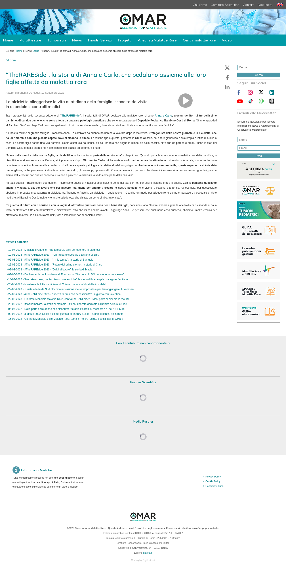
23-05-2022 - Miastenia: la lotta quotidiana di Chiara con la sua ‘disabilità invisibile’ (57, 284)
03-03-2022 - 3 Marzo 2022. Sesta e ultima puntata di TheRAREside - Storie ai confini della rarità (66, 313)
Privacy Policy (213, 476)
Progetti (125, 40)
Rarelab (147, 552)
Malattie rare (30, 40)
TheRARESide (70, 115)
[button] (227, 67)
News (77, 40)
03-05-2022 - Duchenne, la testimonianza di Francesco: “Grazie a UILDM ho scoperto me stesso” (66, 274)
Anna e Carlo (163, 115)
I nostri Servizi (100, 40)
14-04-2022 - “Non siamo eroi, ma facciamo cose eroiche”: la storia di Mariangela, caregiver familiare (68, 279)
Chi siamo (200, 5)
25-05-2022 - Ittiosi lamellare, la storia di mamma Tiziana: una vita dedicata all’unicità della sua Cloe (67, 304)
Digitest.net (149, 560)
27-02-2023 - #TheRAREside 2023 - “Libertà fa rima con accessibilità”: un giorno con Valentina (64, 294)
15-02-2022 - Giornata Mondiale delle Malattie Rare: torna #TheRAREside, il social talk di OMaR (65, 318)
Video (227, 40)
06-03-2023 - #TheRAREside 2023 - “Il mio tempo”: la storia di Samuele (50, 259)
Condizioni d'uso (214, 486)
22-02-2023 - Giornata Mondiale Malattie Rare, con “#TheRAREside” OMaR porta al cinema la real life (69, 299)
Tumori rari (56, 40)
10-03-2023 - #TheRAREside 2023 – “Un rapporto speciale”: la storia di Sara (53, 254)
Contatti (248, 5)
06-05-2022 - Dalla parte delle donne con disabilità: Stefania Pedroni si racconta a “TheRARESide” (67, 309)
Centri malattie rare (199, 40)
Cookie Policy (212, 481)
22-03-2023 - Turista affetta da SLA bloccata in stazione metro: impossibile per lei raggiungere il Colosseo (71, 289)
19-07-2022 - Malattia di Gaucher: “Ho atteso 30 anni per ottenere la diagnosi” (54, 249)
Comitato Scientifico (225, 5)
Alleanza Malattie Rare (157, 40)
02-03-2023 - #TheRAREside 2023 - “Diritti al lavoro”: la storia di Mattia (50, 269)
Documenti (265, 5)
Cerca (259, 75)
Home (8, 40)
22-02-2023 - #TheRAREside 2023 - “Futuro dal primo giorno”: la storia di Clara (55, 264)
